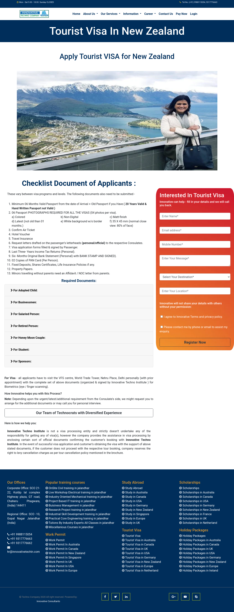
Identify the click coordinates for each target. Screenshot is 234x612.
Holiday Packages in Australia (201, 540)
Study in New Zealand (138, 510)
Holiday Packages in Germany (201, 557)
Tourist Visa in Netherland (141, 570)
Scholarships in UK (194, 518)
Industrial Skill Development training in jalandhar (79, 514)
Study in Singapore (136, 514)
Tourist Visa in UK (136, 549)
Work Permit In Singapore (64, 557)
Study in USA (133, 501)
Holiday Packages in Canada (200, 544)
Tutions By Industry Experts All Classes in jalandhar (81, 523)
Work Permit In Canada (63, 549)
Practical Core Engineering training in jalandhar (78, 518)
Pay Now (181, 14)
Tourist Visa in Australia (140, 540)
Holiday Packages (193, 536)
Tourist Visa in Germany (140, 557)
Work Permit (56, 540)
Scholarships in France (197, 514)
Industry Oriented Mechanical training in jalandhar (80, 496)
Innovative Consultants (48, 601)
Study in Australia (136, 492)
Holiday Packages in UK (197, 549)
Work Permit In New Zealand (66, 553)
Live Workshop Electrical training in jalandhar (77, 492)
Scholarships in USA (195, 501)
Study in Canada (135, 496)
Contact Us (166, 14)
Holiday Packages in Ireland (200, 570)
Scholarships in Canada (197, 496)
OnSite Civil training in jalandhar (68, 488)
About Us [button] (89, 14)
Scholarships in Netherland (199, 523)
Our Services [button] (109, 14)
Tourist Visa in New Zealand (142, 562)
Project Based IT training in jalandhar (72, 501)
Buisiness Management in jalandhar (71, 505)
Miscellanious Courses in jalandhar (71, 527)
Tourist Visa (132, 536)
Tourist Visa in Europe (138, 566)
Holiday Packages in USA (198, 553)
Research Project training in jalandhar (72, 510)
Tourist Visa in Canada (139, 544)
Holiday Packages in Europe (200, 566)
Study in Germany (136, 505)
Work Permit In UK (60, 562)
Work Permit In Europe (62, 570)
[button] (32, 120)
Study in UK (132, 523)
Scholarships (190, 488)
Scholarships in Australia (198, 492)
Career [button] (149, 14)
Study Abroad (133, 488)
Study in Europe (134, 518)
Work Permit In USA (61, 566)
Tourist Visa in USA (137, 553)
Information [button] (131, 14)
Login (193, 14)
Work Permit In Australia (64, 544)
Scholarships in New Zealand (201, 510)
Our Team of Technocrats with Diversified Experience (79, 413)
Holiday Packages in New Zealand (204, 562)
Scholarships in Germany (198, 505)
